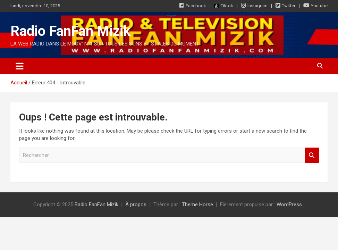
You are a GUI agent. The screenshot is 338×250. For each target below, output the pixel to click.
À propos (135, 204)
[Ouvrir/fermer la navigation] (19, 66)
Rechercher (312, 155)
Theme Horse (197, 204)
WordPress (289, 204)
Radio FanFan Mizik (70, 31)
